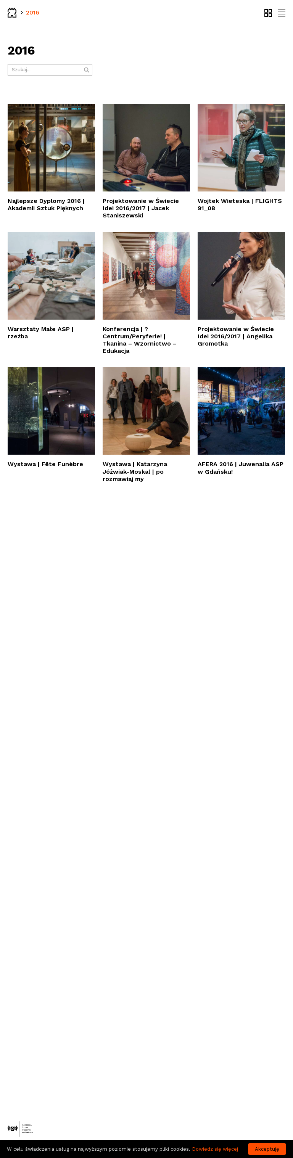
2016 (32, 12)
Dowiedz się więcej (215, 1149)
